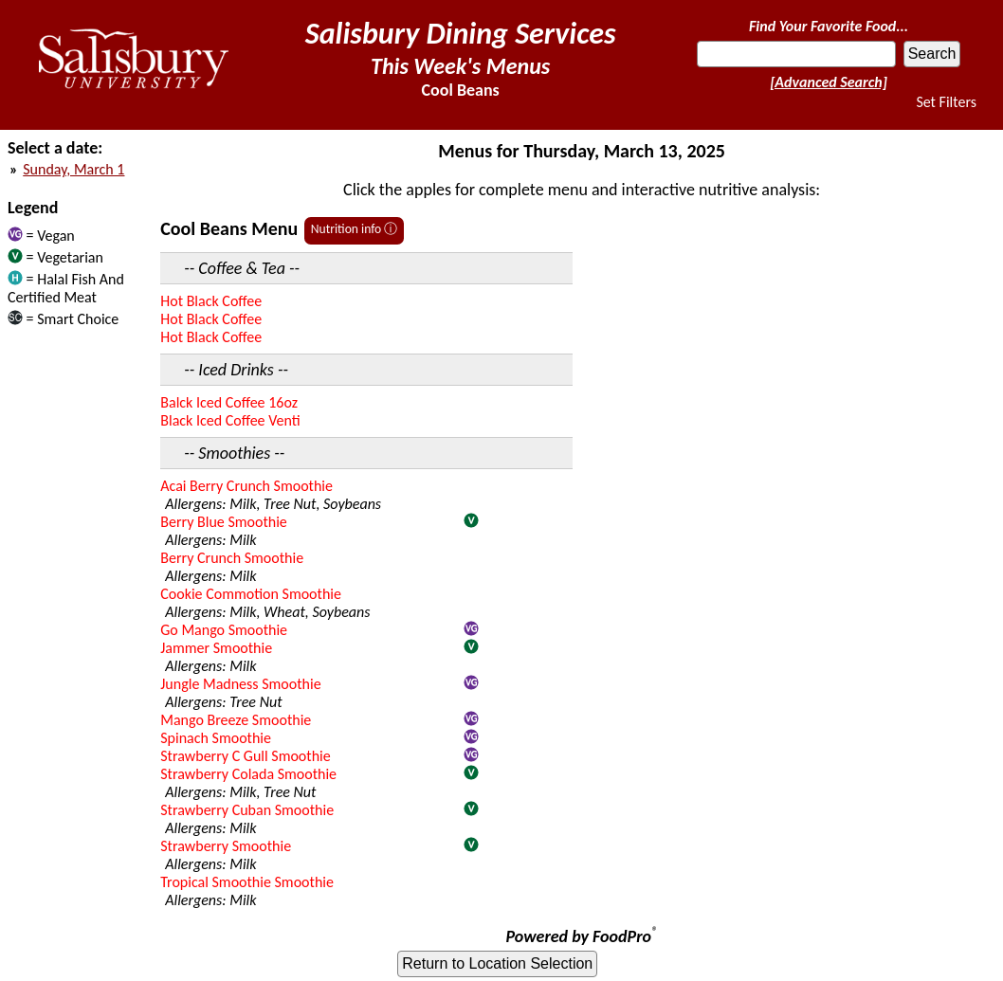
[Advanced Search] (828, 82)
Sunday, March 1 (73, 169)
